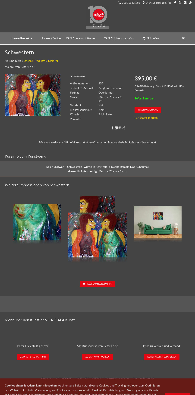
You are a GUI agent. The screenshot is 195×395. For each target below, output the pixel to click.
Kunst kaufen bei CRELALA (161, 356)
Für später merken (146, 117)
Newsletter (96, 378)
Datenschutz (110, 378)
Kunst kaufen (47, 378)
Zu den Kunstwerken (97, 356)
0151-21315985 (129, 2)
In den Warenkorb (148, 109)
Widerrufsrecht (147, 378)
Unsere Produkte (34, 60)
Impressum (124, 378)
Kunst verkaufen (63, 378)
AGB (135, 378)
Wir (86, 378)
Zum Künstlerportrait (33, 356)
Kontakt (78, 378)
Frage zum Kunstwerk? (97, 284)
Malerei (53, 60)
